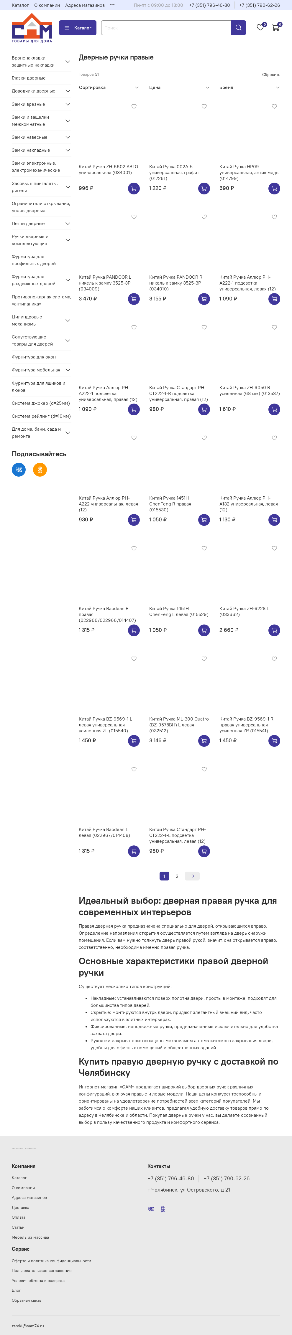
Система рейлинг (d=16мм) (41, 416)
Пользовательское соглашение (42, 1270)
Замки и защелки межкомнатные (30, 120)
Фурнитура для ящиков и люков (38, 386)
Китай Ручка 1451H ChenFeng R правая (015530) (170, 504)
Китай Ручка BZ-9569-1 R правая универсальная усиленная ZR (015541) (246, 724)
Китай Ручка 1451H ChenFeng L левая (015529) (179, 611)
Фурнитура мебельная (36, 370)
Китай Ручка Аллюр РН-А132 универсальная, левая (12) (248, 504)
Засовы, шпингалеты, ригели (35, 186)
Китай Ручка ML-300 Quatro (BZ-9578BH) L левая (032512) (179, 724)
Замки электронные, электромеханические (36, 166)
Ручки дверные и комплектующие (30, 239)
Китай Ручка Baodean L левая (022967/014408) (104, 832)
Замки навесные (29, 137)
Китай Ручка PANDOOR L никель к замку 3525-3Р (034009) (105, 283)
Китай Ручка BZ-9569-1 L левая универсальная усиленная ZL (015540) (105, 724)
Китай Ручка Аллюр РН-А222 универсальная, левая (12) (108, 504)
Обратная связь (26, 1300)
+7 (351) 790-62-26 (259, 5)
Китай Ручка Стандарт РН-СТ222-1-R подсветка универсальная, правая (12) (178, 393)
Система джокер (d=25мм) (41, 403)
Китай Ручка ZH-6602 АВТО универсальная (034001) (108, 169)
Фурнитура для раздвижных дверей (33, 279)
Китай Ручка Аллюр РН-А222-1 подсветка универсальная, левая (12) (247, 283)
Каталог (20, 5)
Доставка (20, 1207)
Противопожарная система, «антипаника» (41, 300)
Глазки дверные (29, 78)
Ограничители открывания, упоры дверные (41, 206)
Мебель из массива (30, 1237)
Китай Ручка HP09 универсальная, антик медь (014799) (248, 172)
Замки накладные (31, 150)
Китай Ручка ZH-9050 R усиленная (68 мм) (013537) (249, 390)
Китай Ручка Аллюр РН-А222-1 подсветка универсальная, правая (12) (108, 393)
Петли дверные (28, 223)
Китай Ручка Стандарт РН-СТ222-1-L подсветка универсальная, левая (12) (177, 835)
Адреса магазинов (85, 5)
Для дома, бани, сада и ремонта (36, 432)
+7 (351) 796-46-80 (209, 5)
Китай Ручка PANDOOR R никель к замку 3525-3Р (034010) (175, 283)
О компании (47, 5)
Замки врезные (28, 104)
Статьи (18, 1227)
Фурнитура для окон (34, 357)
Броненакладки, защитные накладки (33, 61)
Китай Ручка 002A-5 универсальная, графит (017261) (174, 172)
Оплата (18, 1217)
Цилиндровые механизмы (27, 320)
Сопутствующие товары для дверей (32, 340)
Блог (16, 1290)
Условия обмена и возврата (38, 1280)
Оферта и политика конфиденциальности (51, 1260)
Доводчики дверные (33, 91)
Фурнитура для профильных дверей (34, 259)
